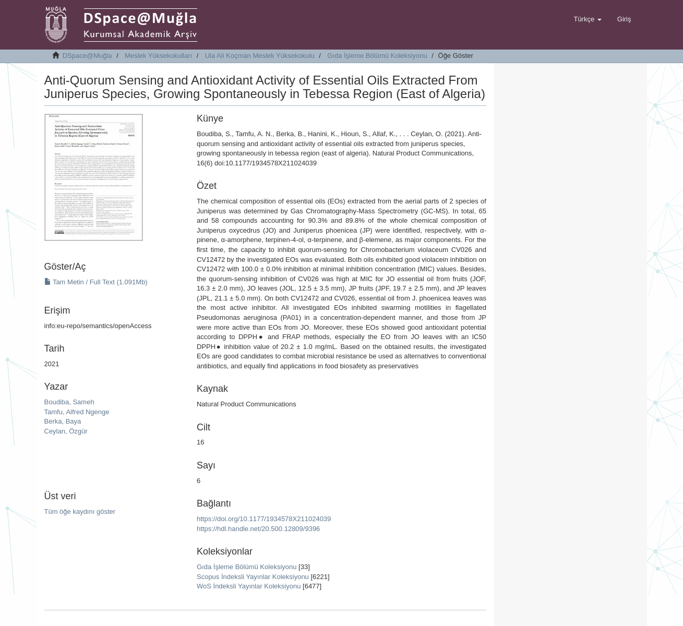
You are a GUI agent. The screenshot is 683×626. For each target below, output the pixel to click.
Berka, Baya (62, 421)
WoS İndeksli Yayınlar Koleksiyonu (249, 586)
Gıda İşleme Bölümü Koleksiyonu (377, 55)
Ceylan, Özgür (66, 431)
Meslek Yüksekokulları (158, 55)
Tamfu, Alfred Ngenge (77, 412)
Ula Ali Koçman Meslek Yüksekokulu (260, 55)
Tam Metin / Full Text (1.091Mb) (96, 282)
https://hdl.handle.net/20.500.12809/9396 (258, 529)
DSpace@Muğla (87, 55)
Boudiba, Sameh (69, 402)
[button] (587, 19)
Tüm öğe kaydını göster (80, 511)
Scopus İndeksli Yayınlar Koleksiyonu (253, 577)
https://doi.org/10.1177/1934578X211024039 (264, 519)
